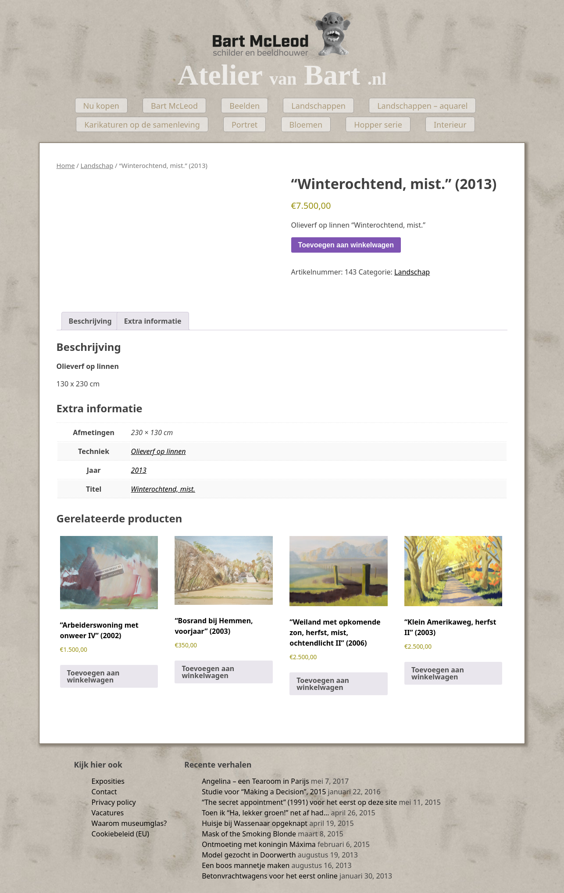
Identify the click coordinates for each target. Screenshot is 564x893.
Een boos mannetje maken (245, 865)
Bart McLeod (174, 105)
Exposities (108, 781)
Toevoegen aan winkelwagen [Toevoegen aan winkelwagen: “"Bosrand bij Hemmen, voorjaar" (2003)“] (208, 672)
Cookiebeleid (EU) (121, 834)
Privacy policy (114, 802)
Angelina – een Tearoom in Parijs (255, 781)
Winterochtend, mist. (163, 489)
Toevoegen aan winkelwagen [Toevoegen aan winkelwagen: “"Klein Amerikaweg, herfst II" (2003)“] (437, 673)
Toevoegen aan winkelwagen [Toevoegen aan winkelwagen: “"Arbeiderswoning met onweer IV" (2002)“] (93, 676)
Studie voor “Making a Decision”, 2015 (264, 792)
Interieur (450, 124)
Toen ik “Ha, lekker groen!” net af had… (265, 813)
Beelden (244, 105)
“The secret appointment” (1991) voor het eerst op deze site (299, 802)
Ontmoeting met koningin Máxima (259, 844)
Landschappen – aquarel (422, 105)
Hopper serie (378, 124)
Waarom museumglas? (129, 823)
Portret (244, 124)
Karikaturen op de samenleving (142, 124)
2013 (138, 470)
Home (66, 165)
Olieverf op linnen (158, 451)
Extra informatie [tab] (153, 321)
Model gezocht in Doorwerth (249, 855)
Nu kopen (101, 105)
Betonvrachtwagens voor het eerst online (270, 876)
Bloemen (306, 124)
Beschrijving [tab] (90, 321)
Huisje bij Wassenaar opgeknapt (254, 823)
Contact (104, 792)
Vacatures (108, 813)
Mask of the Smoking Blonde (249, 834)
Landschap (97, 165)
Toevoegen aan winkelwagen (346, 245)
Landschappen (318, 105)
